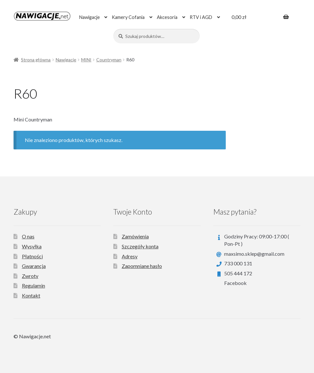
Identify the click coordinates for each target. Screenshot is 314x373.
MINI (86, 59)
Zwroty (30, 276)
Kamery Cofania (128, 17)
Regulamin (33, 285)
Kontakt (31, 295)
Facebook (235, 283)
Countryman (108, 59)
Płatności (32, 256)
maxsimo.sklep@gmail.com (254, 254)
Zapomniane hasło (142, 266)
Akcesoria (167, 17)
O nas (28, 236)
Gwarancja (34, 266)
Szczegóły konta (140, 246)
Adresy (130, 256)
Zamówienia (135, 236)
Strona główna (36, 59)
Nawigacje (89, 17)
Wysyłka (32, 246)
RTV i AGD (201, 17)
